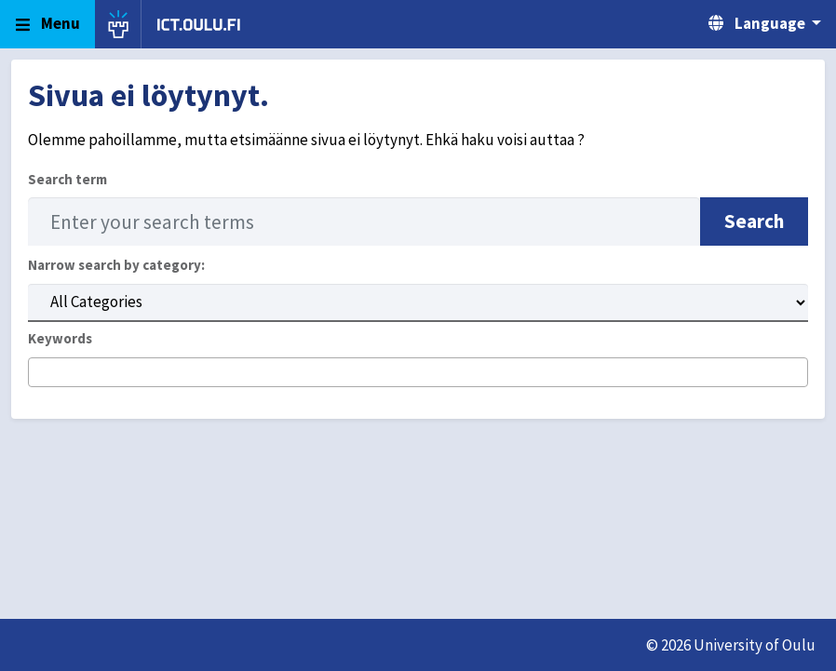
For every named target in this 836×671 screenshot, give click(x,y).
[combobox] (418, 372)
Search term (67, 179)
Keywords (60, 338)
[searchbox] (40, 373)
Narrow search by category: (116, 265)
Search (754, 221)
